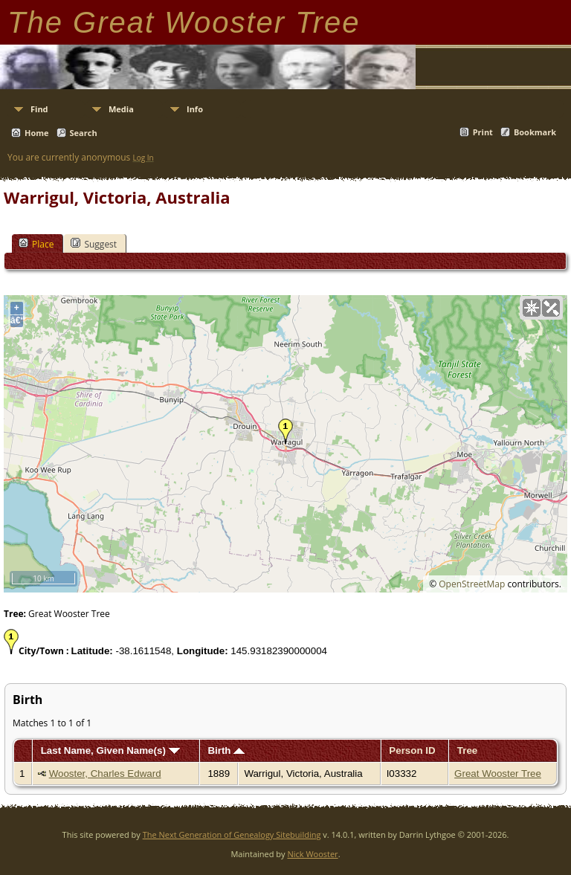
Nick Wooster (312, 853)
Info (195, 108)
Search (83, 132)
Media (121, 108)
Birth (226, 750)
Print (483, 132)
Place (36, 244)
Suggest (94, 244)
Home (37, 132)
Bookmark (535, 132)
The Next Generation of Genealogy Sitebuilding (232, 834)
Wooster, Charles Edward (105, 773)
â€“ (16, 320)
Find (39, 108)
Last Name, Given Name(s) (110, 750)
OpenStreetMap (472, 584)
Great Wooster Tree (497, 773)
